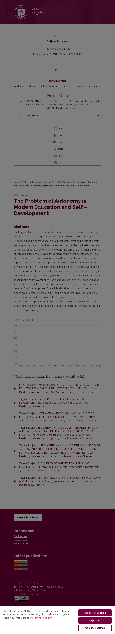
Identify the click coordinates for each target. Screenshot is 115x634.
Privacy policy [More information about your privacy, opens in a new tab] (43, 617)
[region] (57, 620)
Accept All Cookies (95, 612)
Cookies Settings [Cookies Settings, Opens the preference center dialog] (95, 628)
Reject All (94, 620)
